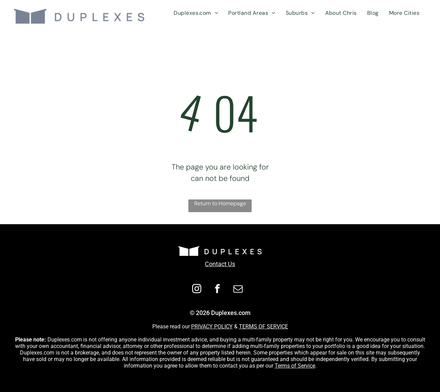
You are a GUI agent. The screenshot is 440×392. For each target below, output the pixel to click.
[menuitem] (195, 13)
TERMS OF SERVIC (262, 326)
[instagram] (197, 289)
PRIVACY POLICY (212, 326)
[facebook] (217, 289)
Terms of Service (295, 365)
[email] (238, 289)
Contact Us (220, 264)
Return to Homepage (220, 203)
